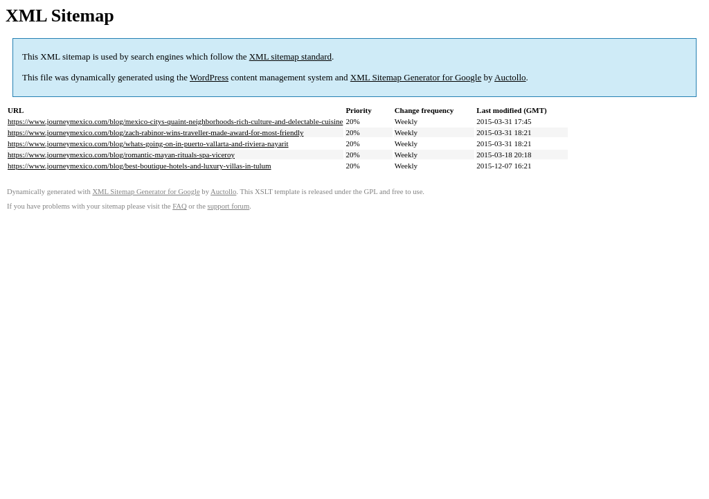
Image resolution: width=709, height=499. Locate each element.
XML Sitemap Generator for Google (415, 77)
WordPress (209, 77)
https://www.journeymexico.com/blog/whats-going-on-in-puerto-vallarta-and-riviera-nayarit (148, 143)
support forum (229, 206)
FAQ (179, 206)
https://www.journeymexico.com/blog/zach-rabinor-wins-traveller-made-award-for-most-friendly (155, 132)
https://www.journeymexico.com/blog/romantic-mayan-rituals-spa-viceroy (121, 154)
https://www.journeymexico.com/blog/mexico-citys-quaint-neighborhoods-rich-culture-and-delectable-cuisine (175, 121)
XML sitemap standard (290, 56)
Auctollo (510, 77)
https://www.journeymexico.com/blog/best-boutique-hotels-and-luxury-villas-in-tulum (139, 165)
